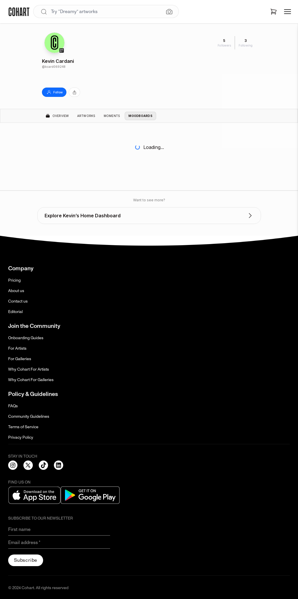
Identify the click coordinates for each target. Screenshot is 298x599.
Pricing (14, 280)
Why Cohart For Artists (28, 369)
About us (16, 291)
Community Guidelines (28, 416)
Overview (57, 115)
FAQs (13, 406)
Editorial (15, 311)
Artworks (86, 116)
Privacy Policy (20, 437)
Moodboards (140, 116)
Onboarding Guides (25, 338)
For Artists (17, 348)
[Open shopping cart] (273, 11)
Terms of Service (23, 427)
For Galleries (19, 359)
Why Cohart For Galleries (31, 380)
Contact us (18, 301)
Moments (112, 116)
